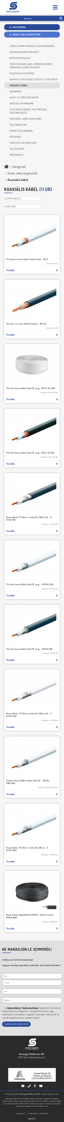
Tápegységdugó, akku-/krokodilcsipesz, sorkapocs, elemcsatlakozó (31, 66)
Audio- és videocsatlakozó (24, 97)
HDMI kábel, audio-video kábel (26, 118)
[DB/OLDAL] (23, 206)
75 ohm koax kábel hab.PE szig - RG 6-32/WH (30, 388)
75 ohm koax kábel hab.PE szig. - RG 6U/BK (29, 649)
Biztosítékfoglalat (20, 58)
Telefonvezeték (18, 124)
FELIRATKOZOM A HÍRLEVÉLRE (16, 1024)
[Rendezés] (23, 198)
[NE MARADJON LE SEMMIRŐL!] (3, 1008)
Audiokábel (16, 91)
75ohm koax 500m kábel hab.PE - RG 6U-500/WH (28, 782)
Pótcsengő (15, 136)
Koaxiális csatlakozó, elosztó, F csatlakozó (34, 79)
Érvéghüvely (17, 154)
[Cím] (32, 991)
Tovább (32, 270)
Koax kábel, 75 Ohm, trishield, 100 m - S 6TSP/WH (27, 849)
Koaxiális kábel (19, 85)
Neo (32, 1119)
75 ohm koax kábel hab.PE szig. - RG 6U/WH (29, 584)
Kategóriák (18, 27)
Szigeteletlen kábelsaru (23, 142)
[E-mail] (32, 982)
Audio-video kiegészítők (25, 34)
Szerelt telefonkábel (21, 130)
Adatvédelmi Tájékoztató (39, 1113)
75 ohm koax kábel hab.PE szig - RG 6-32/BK (30, 452)
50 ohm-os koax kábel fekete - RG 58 (26, 323)
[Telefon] (29, 1086)
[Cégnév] (32, 1000)
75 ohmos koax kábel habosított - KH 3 (27, 259)
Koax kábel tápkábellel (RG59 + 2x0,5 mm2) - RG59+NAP (30, 916)
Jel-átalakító (17, 148)
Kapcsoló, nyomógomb (21, 103)
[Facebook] (35, 1086)
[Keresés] (29, 18)
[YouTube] (41, 1086)
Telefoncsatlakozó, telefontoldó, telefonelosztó (28, 111)
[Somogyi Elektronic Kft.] (55, 8)
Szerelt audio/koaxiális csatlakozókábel (32, 46)
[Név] (32, 976)
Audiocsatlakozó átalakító (24, 52)
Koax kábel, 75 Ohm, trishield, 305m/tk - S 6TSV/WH (29, 714)
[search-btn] (61, 18)
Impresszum (20, 1113)
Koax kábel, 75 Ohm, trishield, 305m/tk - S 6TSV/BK (29, 518)
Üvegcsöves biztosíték (22, 73)
